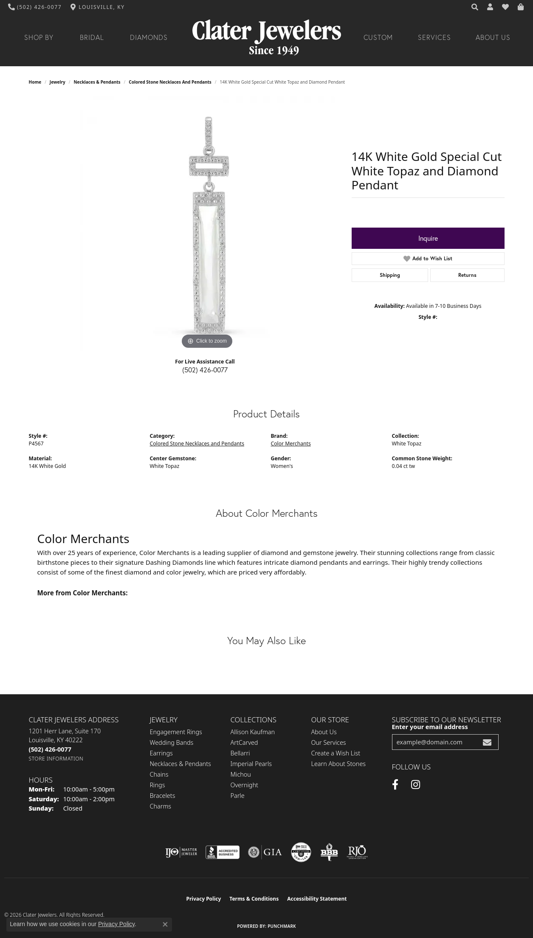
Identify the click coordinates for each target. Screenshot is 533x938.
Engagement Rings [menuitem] (176, 732)
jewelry (57, 82)
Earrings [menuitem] (161, 753)
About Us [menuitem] (324, 732)
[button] (475, 7)
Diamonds (149, 37)
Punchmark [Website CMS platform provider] (282, 926)
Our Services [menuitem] (328, 742)
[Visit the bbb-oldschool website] (329, 852)
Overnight (244, 785)
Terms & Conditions (254, 898)
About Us (493, 37)
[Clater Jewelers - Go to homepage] (266, 38)
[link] (35, 7)
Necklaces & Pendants (96, 82)
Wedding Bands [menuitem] (172, 742)
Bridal (92, 37)
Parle (238, 796)
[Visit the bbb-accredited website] (223, 852)
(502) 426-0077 (205, 369)
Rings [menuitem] (157, 785)
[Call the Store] (50, 749)
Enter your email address (430, 727)
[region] (207, 223)
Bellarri (240, 753)
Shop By (39, 37)
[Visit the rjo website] (357, 852)
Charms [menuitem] (161, 806)
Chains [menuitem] (159, 774)
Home (35, 82)
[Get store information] (56, 758)
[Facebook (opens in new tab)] (395, 785)
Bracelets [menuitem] (162, 796)
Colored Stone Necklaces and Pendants (170, 82)
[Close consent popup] (165, 924)
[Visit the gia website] (265, 852)
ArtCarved (244, 742)
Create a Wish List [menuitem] (336, 753)
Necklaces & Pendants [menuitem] (180, 764)
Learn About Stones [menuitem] (338, 764)
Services (434, 37)
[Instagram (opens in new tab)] (415, 785)
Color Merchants (291, 443)
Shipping (390, 275)
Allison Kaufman (253, 732)
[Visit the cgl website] (301, 852)
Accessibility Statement (317, 898)
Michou (241, 774)
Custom (378, 37)
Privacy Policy (203, 898)
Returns (467, 275)
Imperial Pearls (251, 764)
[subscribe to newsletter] (487, 742)
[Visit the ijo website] (181, 852)
